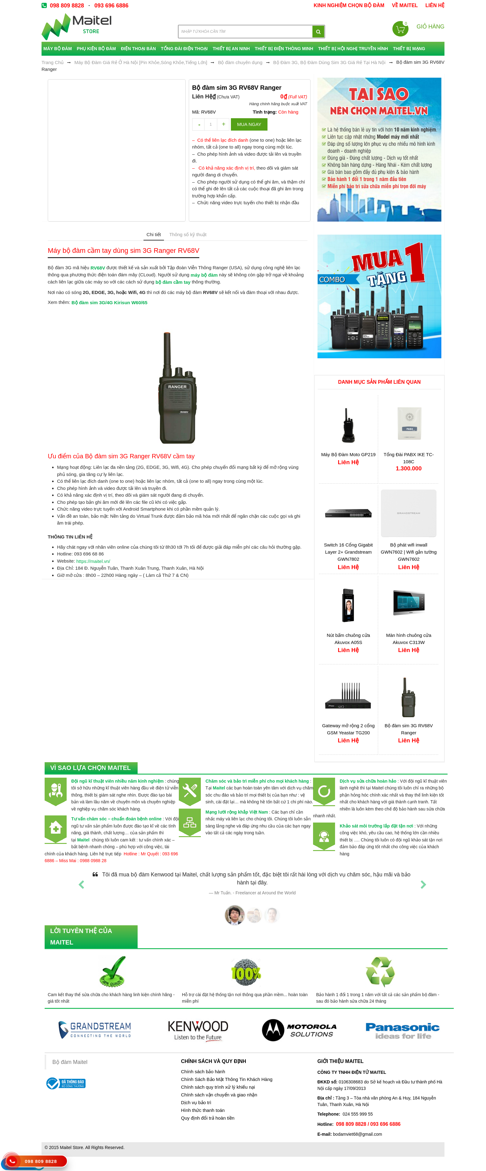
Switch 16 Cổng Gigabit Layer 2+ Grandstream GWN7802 (348, 552)
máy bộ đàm (204, 275)
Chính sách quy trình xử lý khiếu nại (218, 1087)
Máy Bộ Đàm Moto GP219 (348, 454)
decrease (198, 124)
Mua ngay (249, 124)
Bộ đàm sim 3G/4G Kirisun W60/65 (110, 302)
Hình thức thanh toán (203, 1110)
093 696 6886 (111, 5)
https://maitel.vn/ (93, 561)
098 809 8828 (67, 5)
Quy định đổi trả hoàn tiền (207, 1118)
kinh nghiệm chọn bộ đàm (349, 5)
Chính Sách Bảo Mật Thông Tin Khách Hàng (226, 1079)
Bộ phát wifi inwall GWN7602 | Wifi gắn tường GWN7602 (409, 552)
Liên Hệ (435, 5)
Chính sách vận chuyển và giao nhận (219, 1094)
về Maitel (405, 5)
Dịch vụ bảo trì (196, 1102)
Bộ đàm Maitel (69, 1062)
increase (223, 124)
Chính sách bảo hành (203, 1071)
